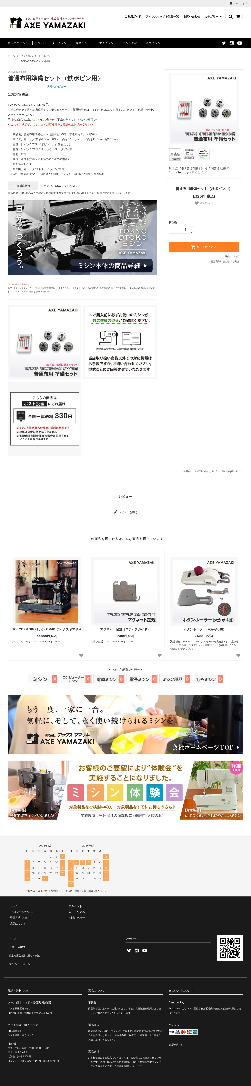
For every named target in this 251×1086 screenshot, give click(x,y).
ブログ (12, 935)
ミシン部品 (130, 43)
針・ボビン (44, 56)
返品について (232, 256)
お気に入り (204, 203)
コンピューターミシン (52, 43)
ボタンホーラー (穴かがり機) (204, 627)
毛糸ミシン (153, 43)
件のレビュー (56, 86)
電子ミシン (106, 43)
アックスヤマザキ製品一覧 (162, 16)
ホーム (11, 56)
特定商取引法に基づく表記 (225, 261)
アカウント (239, 3)
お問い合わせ (192, 16)
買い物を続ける (232, 471)
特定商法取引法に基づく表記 (26, 947)
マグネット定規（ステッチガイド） (125, 627)
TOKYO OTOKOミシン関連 (35, 61)
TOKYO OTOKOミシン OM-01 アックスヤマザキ (47, 627)
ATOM (19, 941)
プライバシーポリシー (21, 952)
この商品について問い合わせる (200, 471)
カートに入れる (204, 247)
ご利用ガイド (133, 16)
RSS (11, 941)
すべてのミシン (18, 43)
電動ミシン (82, 43)
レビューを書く (125, 511)
